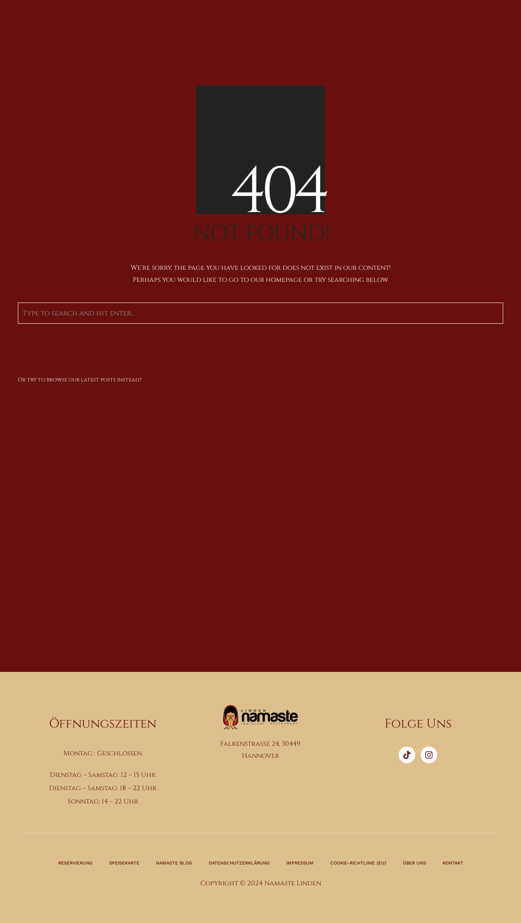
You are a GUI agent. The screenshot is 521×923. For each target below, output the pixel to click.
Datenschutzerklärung (239, 863)
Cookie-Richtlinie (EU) (358, 863)
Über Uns (414, 863)
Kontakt (453, 863)
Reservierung (75, 863)
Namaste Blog (174, 863)
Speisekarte (124, 863)
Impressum (300, 863)
